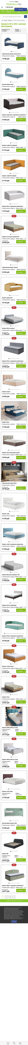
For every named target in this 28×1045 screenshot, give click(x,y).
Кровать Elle (5, 853)
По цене (4, 30)
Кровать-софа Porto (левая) (9, 175)
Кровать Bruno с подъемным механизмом (12, 361)
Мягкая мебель (19, 12)
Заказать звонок (19, 7)
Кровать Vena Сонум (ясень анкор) (10, 452)
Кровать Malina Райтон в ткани (10, 727)
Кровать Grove (5, 697)
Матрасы (14, 11)
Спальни (24, 11)
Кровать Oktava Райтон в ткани (10, 759)
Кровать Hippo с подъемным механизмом (12, 885)
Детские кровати (8, 12)
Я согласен (14, 921)
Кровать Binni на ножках (8, 328)
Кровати (3, 11)
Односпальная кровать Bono (9, 483)
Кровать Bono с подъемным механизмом (12, 206)
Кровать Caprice (6, 391)
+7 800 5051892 (9, 7)
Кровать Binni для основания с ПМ (10, 574)
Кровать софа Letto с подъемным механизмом (14, 114)
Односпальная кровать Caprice (10, 267)
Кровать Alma (5, 422)
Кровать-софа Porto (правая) (9, 145)
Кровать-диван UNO (7, 297)
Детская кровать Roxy (7, 84)
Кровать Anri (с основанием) (9, 605)
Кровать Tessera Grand (8, 666)
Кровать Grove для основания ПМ (10, 236)
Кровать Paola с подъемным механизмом (12, 636)
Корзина (20, 9)
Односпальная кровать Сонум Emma (11, 54)
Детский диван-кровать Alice (9, 823)
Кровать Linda (5, 513)
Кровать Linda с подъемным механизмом (12, 544)
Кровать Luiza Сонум (7, 791)
